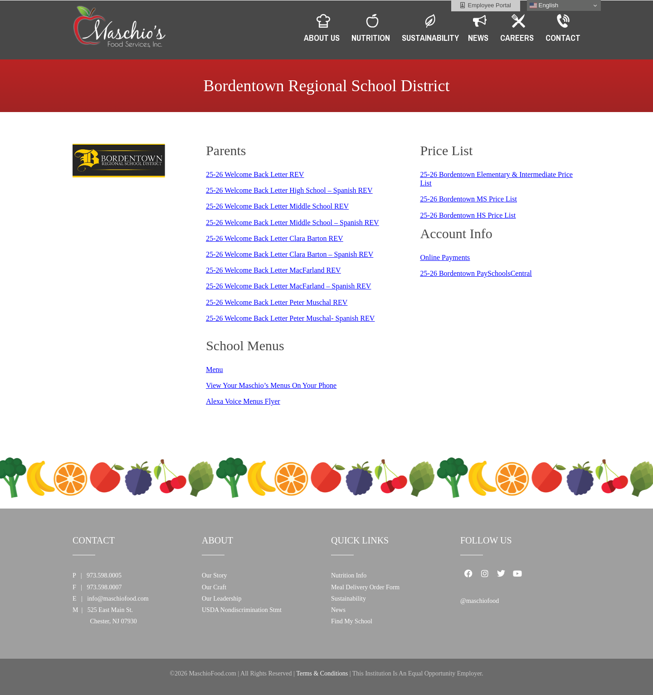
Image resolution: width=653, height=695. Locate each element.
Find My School (351, 621)
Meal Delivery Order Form (365, 587)
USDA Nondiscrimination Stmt (242, 610)
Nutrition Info (348, 575)
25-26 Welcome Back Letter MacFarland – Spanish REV (288, 286)
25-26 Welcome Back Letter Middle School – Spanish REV (292, 222)
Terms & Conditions (322, 673)
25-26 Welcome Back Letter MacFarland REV (273, 270)
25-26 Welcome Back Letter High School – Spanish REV (289, 190)
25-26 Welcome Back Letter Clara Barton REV (274, 238)
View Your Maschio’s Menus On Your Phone (271, 385)
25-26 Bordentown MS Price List (468, 199)
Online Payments (445, 257)
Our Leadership (221, 598)
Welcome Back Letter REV (264, 174)
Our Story (214, 575)
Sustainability (348, 598)
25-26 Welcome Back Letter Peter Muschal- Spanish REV (290, 318)
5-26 (217, 174)
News (338, 610)
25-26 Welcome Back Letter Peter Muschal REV (276, 302)
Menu (214, 369)
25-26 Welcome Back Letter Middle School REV (277, 206)
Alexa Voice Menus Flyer (243, 401)
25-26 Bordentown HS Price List (468, 215)
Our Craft (214, 587)
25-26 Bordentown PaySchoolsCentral (476, 273)
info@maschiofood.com (117, 598)
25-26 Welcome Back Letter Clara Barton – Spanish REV (289, 254)
